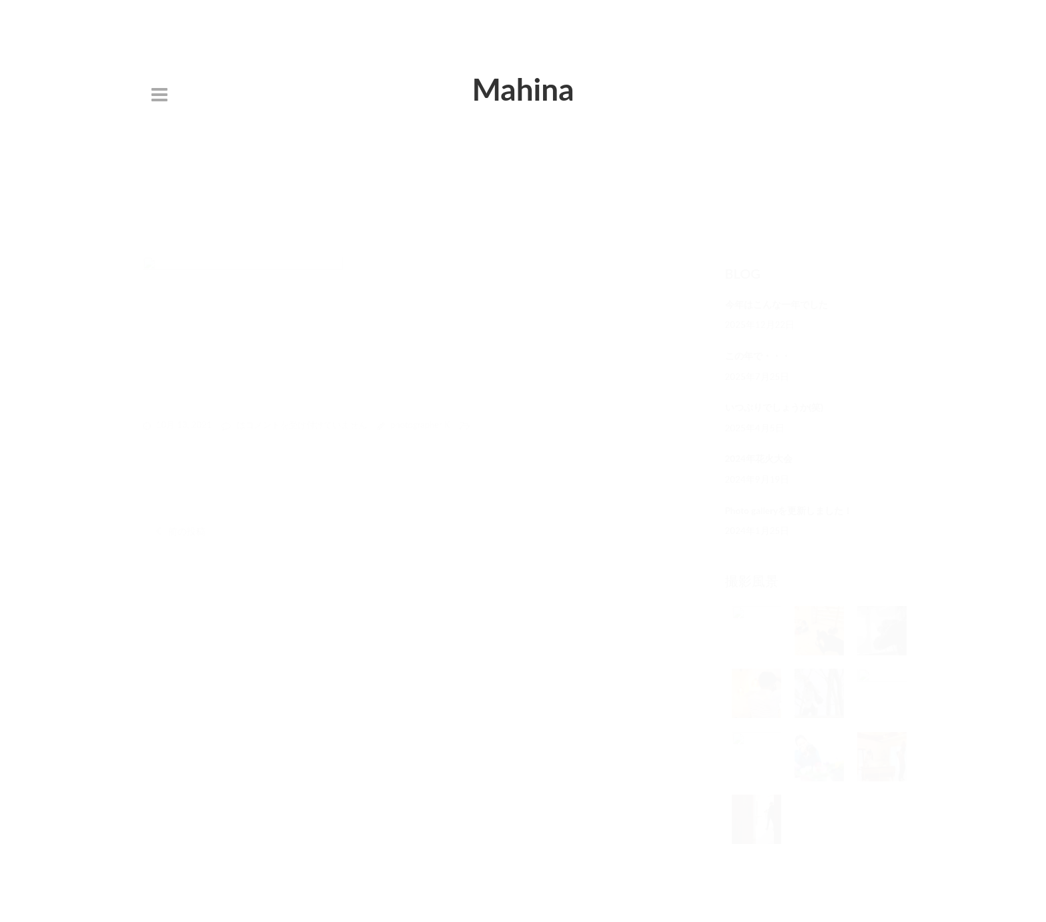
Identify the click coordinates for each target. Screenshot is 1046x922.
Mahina (523, 89)
